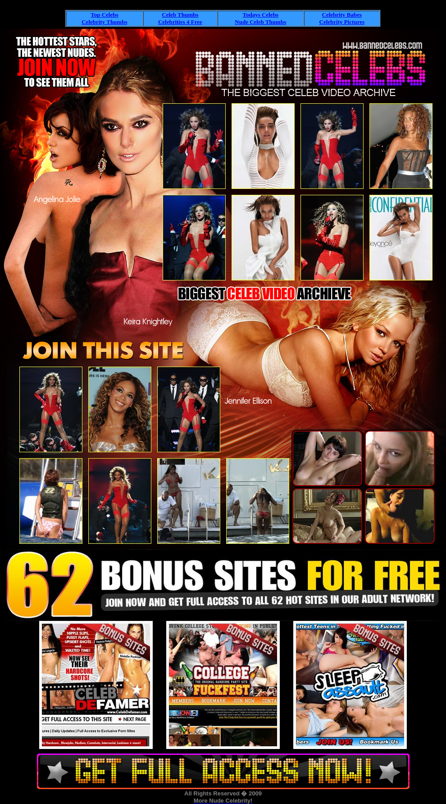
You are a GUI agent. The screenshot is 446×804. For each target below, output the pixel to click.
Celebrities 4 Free (180, 21)
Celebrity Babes (342, 14)
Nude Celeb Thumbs (260, 21)
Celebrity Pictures (341, 21)
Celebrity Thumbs (104, 21)
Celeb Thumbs (180, 14)
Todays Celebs (260, 14)
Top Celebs (104, 14)
